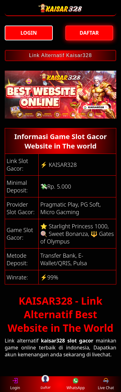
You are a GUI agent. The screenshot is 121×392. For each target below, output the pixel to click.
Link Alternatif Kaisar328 (60, 55)
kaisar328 (53, 340)
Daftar (45, 384)
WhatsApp (76, 384)
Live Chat (106, 384)
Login (15, 384)
